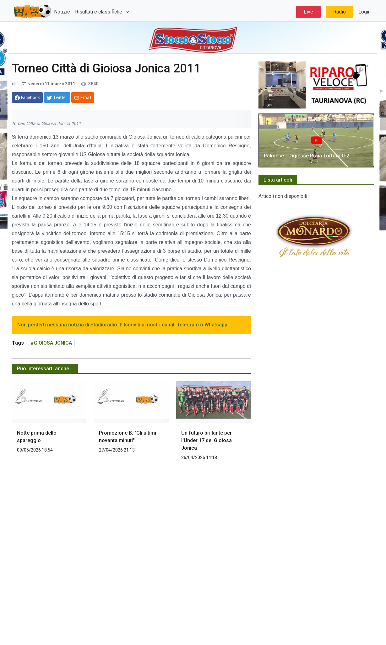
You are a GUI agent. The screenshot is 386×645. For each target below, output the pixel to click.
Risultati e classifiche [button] (99, 12)
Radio (339, 12)
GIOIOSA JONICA (53, 343)
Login (364, 12)
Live (308, 12)
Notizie (62, 12)
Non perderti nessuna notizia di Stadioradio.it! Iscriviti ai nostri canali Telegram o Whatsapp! (123, 325)
